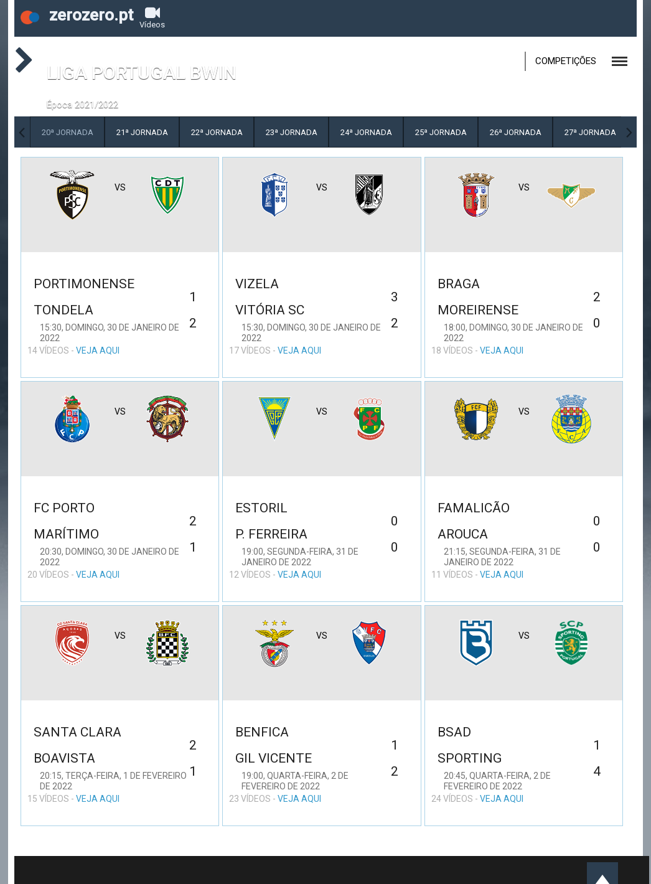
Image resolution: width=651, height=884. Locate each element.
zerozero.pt (77, 15)
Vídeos (152, 17)
